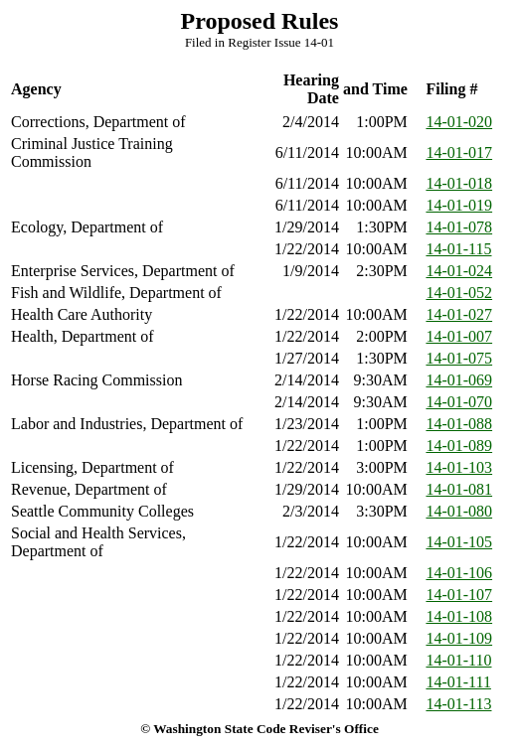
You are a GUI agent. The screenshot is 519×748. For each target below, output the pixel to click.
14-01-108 (459, 616)
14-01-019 (459, 205)
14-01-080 (459, 511)
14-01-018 (459, 183)
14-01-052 (459, 292)
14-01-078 (459, 227)
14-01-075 (459, 358)
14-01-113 (458, 703)
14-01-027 (459, 314)
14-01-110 (458, 660)
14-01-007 (459, 336)
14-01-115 (458, 248)
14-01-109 (459, 638)
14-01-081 (459, 489)
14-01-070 (459, 401)
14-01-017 (459, 152)
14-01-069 (459, 380)
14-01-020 (459, 121)
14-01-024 (459, 270)
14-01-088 (459, 423)
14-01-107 (459, 594)
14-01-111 (458, 681)
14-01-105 (459, 541)
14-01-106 (459, 572)
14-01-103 (459, 467)
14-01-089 (459, 445)
